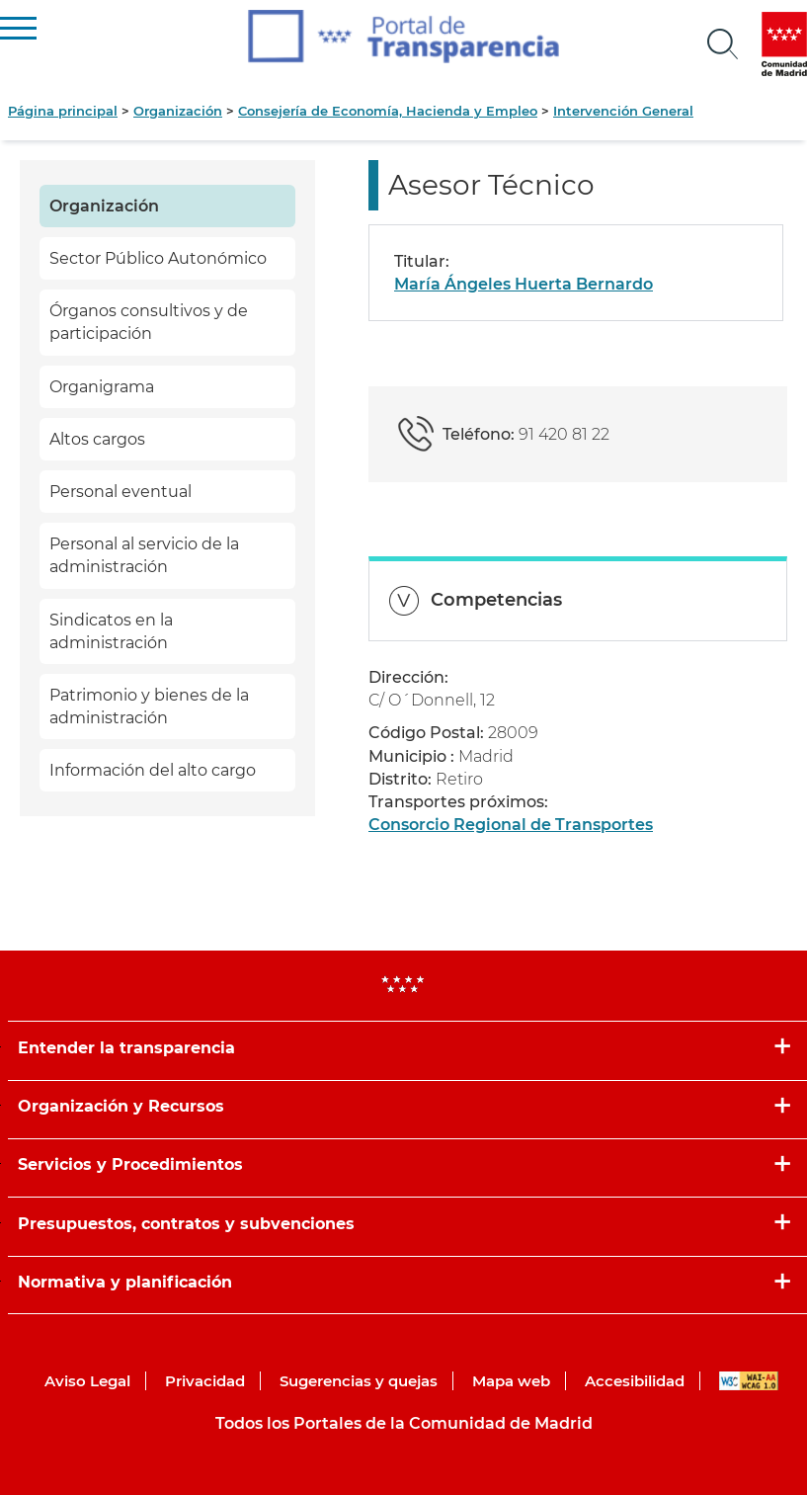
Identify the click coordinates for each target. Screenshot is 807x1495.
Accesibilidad (635, 1380)
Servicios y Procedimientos (130, 1164)
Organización (177, 111)
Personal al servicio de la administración (144, 555)
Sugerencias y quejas (359, 1380)
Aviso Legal (87, 1380)
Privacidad (205, 1380)
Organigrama (101, 386)
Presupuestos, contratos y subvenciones (186, 1223)
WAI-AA (748, 1380)
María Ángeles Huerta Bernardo (523, 284)
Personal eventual (120, 491)
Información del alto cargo (152, 770)
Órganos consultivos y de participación (148, 322)
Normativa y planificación (125, 1282)
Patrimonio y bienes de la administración (149, 706)
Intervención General (623, 111)
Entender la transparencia (126, 1047)
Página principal (63, 111)
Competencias (496, 600)
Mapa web (511, 1380)
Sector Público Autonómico (158, 258)
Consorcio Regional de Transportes (510, 824)
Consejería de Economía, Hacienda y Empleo (387, 111)
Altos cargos (97, 439)
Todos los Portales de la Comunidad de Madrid (404, 1423)
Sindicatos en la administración (111, 631)
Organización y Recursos (121, 1106)
